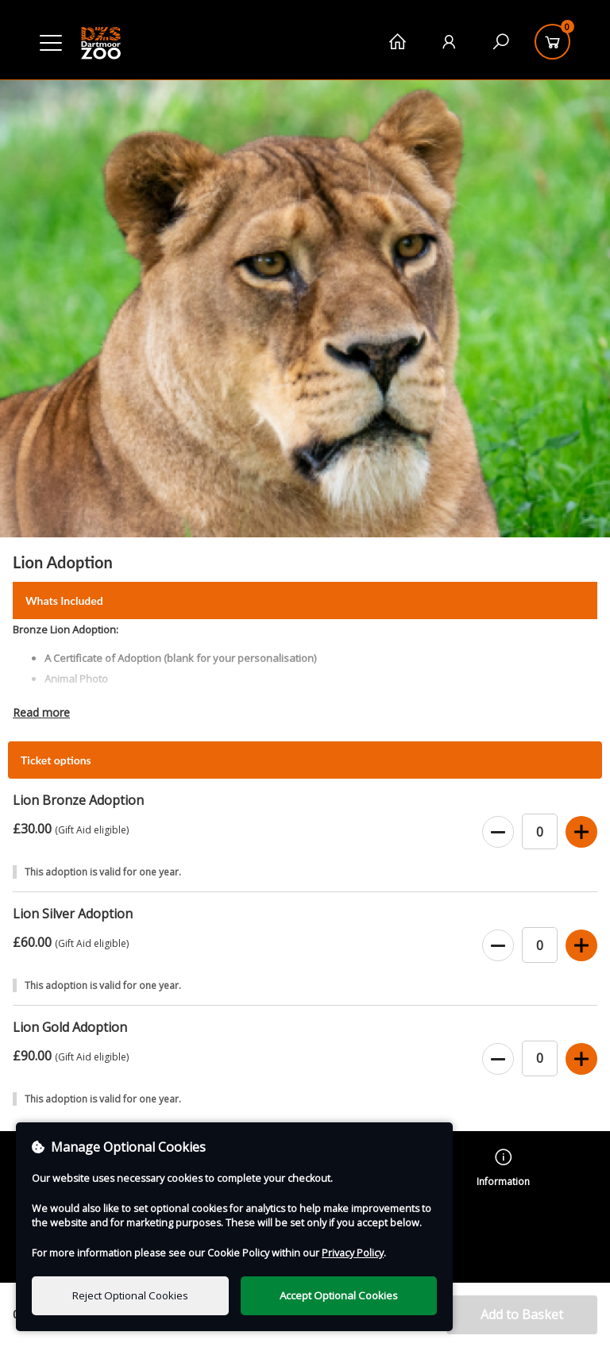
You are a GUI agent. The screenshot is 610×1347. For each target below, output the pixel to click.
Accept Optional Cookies (339, 1295)
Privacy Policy (353, 1253)
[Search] (501, 42)
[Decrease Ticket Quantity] (498, 832)
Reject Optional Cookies (130, 1295)
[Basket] (552, 42)
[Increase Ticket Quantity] (581, 832)
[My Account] (449, 42)
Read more (41, 712)
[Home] (397, 42)
